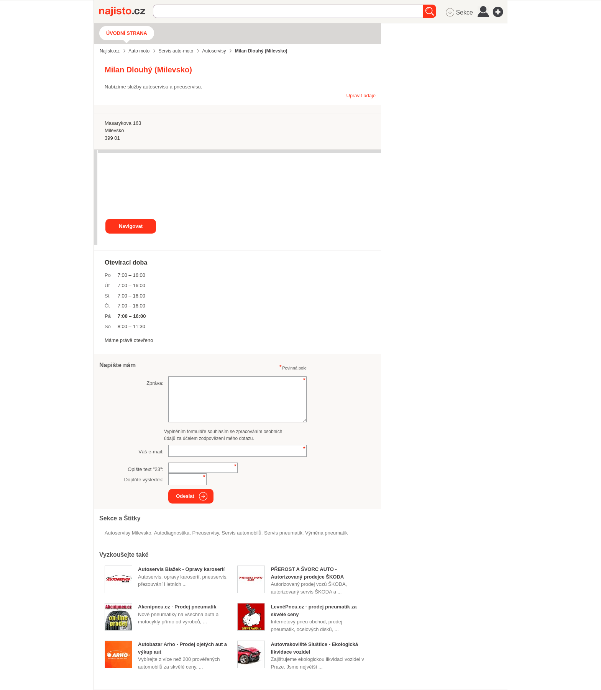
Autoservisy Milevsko (128, 533)
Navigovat (131, 226)
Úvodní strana (126, 33)
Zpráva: (154, 383)
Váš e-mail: (150, 452)
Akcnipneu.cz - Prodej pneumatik (177, 607)
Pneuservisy (205, 533)
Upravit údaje (361, 95)
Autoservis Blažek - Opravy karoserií (181, 569)
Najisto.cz (126, 11)
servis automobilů (241, 533)
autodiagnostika (172, 533)
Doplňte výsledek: (144, 479)
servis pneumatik (283, 533)
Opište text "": (145, 469)
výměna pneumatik (326, 533)
